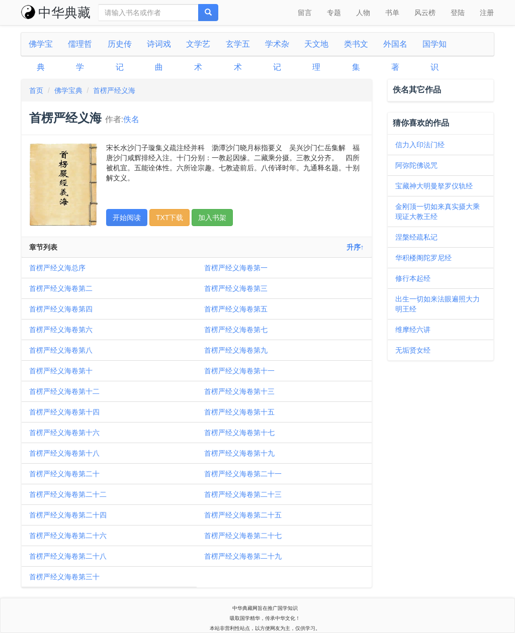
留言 (305, 13)
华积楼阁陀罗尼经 (423, 258)
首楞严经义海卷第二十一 (243, 474)
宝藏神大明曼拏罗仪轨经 (434, 186)
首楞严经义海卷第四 (61, 309)
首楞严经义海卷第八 (61, 350)
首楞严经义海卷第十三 (239, 391)
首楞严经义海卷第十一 (239, 371)
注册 (487, 13)
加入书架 (212, 218)
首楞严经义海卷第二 (61, 288)
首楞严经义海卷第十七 (239, 433)
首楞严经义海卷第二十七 (243, 536)
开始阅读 (127, 218)
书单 (392, 13)
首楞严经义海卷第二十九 (243, 556)
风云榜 (425, 13)
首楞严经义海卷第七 (236, 330)
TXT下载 (169, 218)
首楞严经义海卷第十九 (239, 453)
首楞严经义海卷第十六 (64, 433)
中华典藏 (56, 12)
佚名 (131, 119)
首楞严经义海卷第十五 (239, 412)
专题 (334, 13)
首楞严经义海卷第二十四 (68, 515)
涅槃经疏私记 (416, 237)
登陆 (458, 13)
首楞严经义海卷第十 (61, 371)
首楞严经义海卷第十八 (64, 453)
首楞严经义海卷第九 (236, 350)
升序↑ (355, 247)
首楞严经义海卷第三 (236, 288)
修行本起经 (413, 278)
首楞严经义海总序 (57, 268)
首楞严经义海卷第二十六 (68, 536)
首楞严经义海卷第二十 (64, 474)
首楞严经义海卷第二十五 (243, 515)
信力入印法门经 (420, 145)
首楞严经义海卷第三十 (64, 577)
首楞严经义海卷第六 (61, 330)
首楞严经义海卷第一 (236, 268)
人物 (363, 13)
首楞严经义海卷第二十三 (243, 494)
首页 (36, 90)
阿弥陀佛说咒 (416, 165)
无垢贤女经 (413, 350)
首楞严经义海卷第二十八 (68, 556)
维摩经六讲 (413, 330)
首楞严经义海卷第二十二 (68, 494)
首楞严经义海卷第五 (236, 309)
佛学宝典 (68, 90)
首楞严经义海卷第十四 (64, 412)
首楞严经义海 (114, 90)
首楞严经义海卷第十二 (64, 391)
